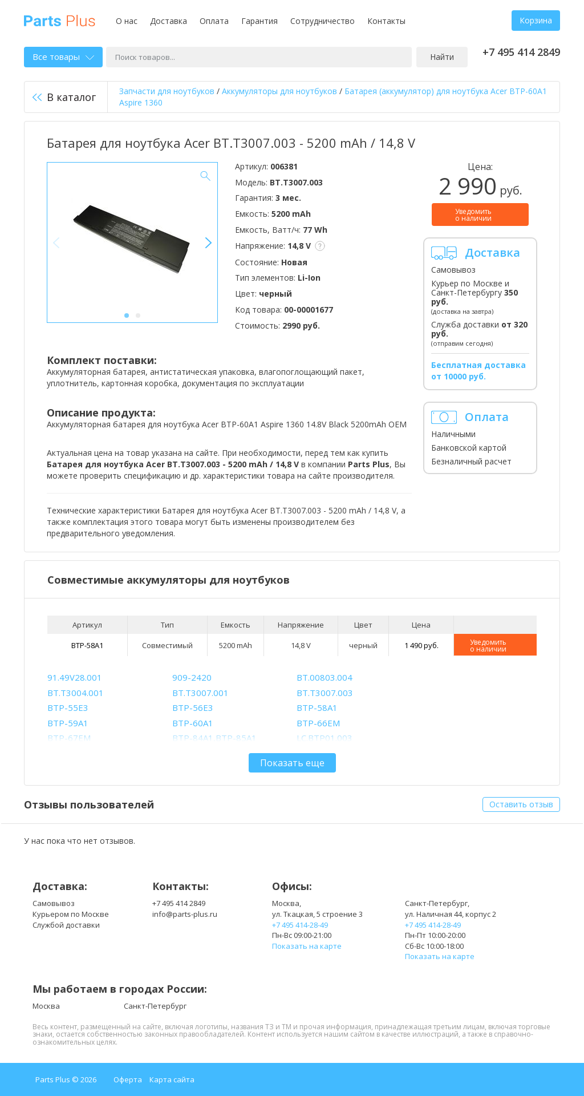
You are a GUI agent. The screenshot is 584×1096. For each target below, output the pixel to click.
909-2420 (192, 677)
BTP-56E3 (192, 707)
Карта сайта (171, 1079)
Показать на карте (307, 946)
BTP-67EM (69, 737)
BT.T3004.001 (75, 692)
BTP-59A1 (67, 723)
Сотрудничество (322, 20)
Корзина (536, 20)
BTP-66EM (318, 723)
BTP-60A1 (192, 723)
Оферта (127, 1079)
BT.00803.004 (324, 677)
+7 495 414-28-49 (300, 925)
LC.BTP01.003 (324, 737)
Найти (442, 56)
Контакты (386, 20)
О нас (126, 20)
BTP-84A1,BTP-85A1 (214, 737)
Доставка (168, 20)
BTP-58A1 (87, 645)
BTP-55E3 (67, 707)
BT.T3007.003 (325, 692)
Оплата (214, 20)
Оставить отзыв (521, 804)
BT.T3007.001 (200, 692)
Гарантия (259, 20)
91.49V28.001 (74, 677)
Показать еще (292, 763)
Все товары (63, 56)
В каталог (64, 97)
